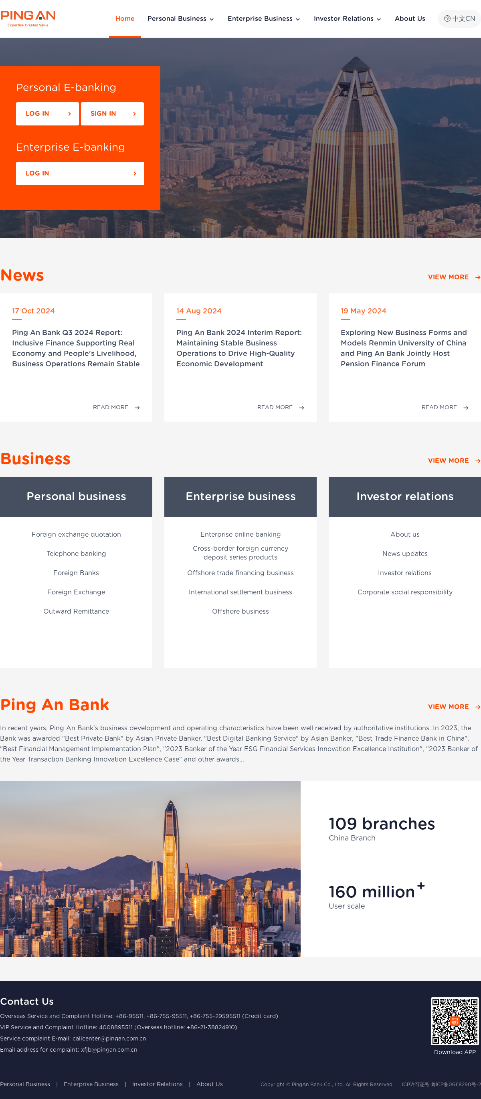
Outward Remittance (76, 611)
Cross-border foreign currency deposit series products (240, 553)
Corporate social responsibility (405, 592)
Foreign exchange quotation (76, 534)
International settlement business (240, 592)
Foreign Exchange (76, 592)
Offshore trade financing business (240, 573)
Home (125, 19)
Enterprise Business (264, 19)
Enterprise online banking (240, 534)
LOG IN (37, 114)
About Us (410, 19)
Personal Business (181, 19)
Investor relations (405, 573)
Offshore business (240, 611)
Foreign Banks (76, 573)
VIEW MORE (448, 277)
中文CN (459, 18)
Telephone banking (76, 554)
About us (405, 534)
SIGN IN (103, 114)
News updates (405, 554)
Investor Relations (348, 19)
